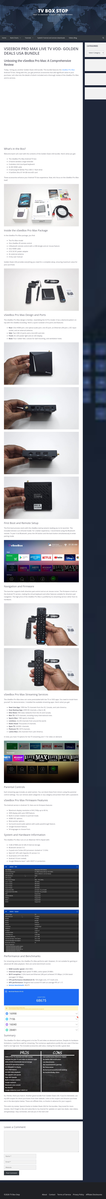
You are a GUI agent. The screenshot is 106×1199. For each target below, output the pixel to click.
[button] (103, 37)
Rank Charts (16, 37)
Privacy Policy (78, 1194)
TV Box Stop (53, 11)
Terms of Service (64, 1194)
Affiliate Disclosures (94, 1194)
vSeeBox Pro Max (68, 70)
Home (4, 38)
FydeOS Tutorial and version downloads (51, 38)
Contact (52, 1194)
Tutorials (30, 37)
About (44, 1194)
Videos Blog (73, 38)
